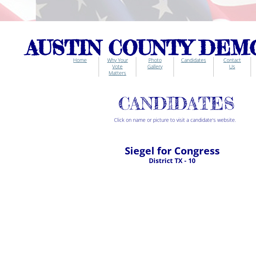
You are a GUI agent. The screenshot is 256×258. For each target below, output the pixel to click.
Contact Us (232, 63)
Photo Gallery (154, 63)
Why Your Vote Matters (117, 66)
